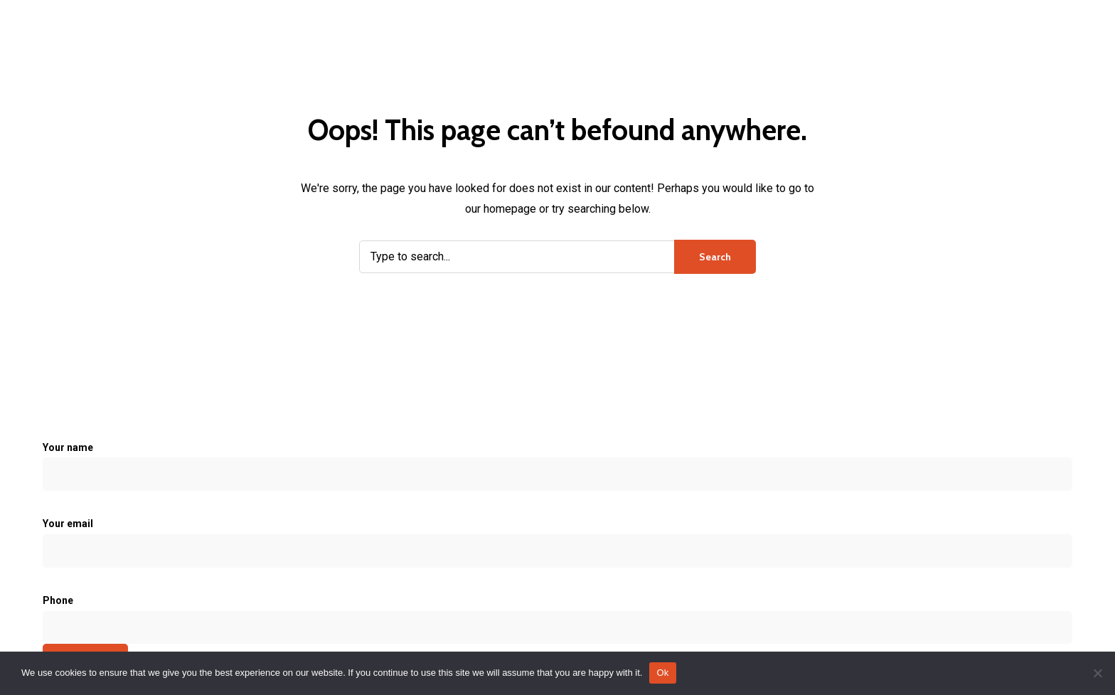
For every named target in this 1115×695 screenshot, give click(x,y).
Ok (662, 672)
